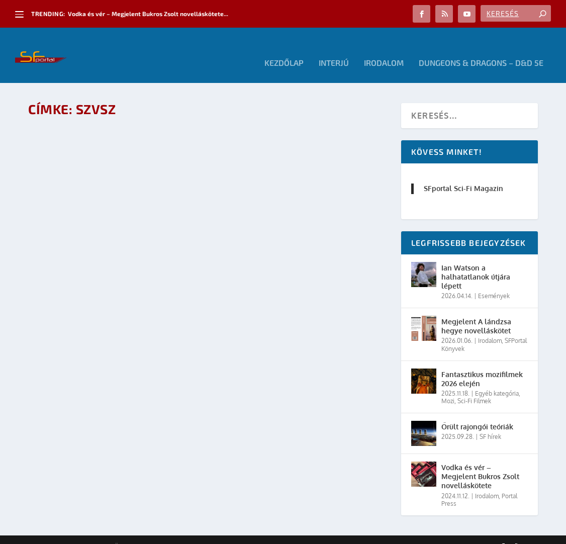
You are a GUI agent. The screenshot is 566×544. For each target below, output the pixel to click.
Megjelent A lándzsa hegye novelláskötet (476, 311)
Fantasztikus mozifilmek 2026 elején (482, 364)
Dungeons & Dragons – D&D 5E (481, 48)
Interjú (334, 48)
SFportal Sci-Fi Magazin (463, 173)
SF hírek (490, 421)
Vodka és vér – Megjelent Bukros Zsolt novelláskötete (480, 461)
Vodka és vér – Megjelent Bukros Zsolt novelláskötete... (148, 13)
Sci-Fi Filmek (474, 386)
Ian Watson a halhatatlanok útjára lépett (475, 261)
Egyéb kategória (497, 378)
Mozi (447, 386)
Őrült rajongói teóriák (477, 411)
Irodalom (384, 48)
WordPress (171, 532)
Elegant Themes (83, 532)
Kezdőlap (284, 48)
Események (494, 281)
